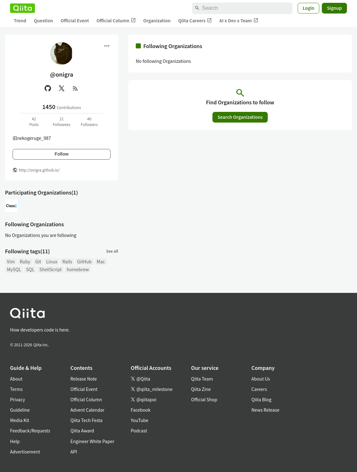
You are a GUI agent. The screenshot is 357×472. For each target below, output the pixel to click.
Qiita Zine (201, 389)
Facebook (141, 410)
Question (43, 20)
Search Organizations (240, 117)
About (16, 379)
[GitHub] (48, 88)
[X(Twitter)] (62, 88)
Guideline (20, 410)
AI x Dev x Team (238, 20)
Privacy (17, 399)
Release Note (83, 379)
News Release (265, 410)
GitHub (84, 261)
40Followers (89, 121)
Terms (16, 389)
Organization (157, 20)
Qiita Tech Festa (86, 420)
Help (15, 441)
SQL (30, 269)
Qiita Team (202, 379)
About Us (260, 379)
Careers (259, 389)
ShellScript (50, 269)
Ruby (25, 261)
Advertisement (25, 451)
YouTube (139, 420)
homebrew (78, 269)
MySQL (14, 269)
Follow (62, 153)
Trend (20, 20)
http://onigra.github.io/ (39, 170)
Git (38, 261)
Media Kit (19, 420)
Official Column (116, 20)
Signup (334, 8)
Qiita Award (82, 430)
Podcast (139, 430)
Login (309, 8)
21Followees (61, 121)
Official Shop (204, 399)
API (73, 451)
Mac (101, 261)
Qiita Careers (195, 20)
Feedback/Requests (30, 430)
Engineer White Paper (92, 441)
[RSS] (75, 88)
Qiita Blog (261, 399)
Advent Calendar (87, 410)
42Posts (34, 121)
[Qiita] (22, 8)
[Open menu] (107, 46)
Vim (11, 261)
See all (112, 251)
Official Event (75, 20)
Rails (67, 261)
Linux (51, 261)
